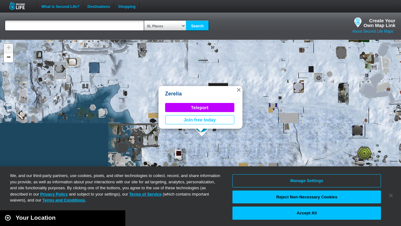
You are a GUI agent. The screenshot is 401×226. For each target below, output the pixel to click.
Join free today (200, 119)
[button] (238, 90)
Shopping (126, 6)
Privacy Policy (54, 194)
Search (197, 26)
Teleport (200, 107)
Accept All (307, 213)
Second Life (20, 6)
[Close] (391, 195)
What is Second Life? (60, 6)
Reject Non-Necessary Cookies (306, 197)
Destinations (98, 6)
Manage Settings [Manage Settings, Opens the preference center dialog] (306, 180)
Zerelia (173, 93)
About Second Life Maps (372, 31)
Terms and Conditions (63, 200)
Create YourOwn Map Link (379, 23)
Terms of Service (145, 194)
